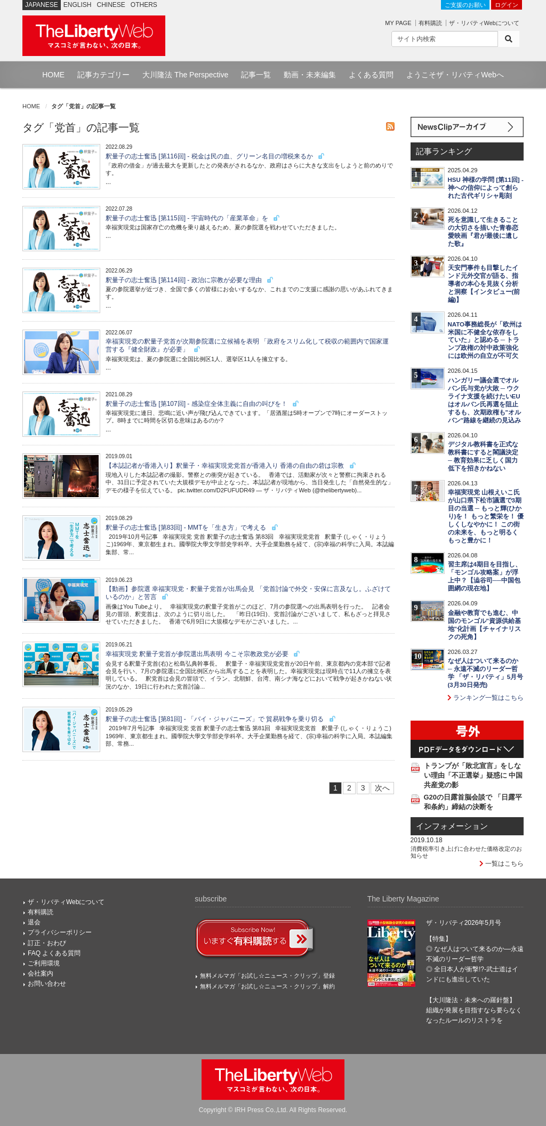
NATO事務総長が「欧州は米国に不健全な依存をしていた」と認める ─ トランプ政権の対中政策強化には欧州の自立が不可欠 (485, 340)
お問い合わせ (47, 983)
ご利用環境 (44, 963)
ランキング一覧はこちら (485, 697)
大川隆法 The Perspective (185, 74)
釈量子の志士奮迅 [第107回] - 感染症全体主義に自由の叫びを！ (203, 404)
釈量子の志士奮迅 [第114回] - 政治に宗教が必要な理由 (190, 280)
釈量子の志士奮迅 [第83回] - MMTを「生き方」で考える (192, 527)
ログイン (506, 5)
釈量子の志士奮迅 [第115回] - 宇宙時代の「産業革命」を (193, 218)
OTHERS (144, 5)
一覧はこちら (501, 863)
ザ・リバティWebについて (484, 23)
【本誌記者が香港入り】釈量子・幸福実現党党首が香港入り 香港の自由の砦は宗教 (231, 465)
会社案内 (40, 973)
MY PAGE (398, 23)
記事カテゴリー (103, 74)
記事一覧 (256, 74)
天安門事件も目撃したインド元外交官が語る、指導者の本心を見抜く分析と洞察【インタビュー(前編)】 (484, 284)
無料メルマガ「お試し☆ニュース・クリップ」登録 (267, 975)
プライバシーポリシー (60, 932)
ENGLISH (77, 5)
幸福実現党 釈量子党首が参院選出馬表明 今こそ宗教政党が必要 (203, 654)
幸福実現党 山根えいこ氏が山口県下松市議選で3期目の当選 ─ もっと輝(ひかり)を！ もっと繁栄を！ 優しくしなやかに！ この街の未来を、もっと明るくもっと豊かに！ (486, 516)
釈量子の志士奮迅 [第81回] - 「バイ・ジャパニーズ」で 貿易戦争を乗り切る (221, 719)
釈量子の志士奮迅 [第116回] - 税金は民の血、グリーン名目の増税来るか (215, 156)
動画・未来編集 (310, 74)
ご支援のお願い (465, 5)
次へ (382, 788)
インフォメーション (452, 826)
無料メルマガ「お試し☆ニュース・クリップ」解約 (267, 986)
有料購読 (430, 23)
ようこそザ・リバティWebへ (455, 74)
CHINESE (111, 5)
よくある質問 (371, 74)
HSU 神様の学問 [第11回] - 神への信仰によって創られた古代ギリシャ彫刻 (486, 188)
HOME (53, 74)
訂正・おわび (47, 943)
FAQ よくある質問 (54, 953)
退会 (34, 922)
